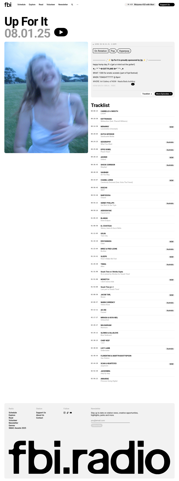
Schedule (21, 4)
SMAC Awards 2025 (17, 428)
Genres (12, 425)
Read (41, 4)
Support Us (41, 413)
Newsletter (63, 4)
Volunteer (51, 4)
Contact (39, 418)
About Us (40, 415)
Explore (32, 4)
